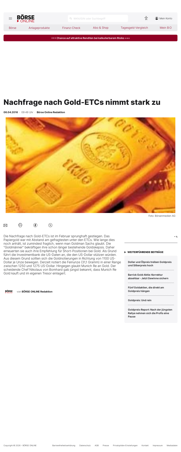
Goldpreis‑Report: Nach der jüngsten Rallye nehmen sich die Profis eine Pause (150, 313)
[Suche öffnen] (98, 18)
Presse (106, 445)
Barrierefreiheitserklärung (63, 445)
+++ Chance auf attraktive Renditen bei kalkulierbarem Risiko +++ (90, 37)
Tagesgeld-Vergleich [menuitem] (134, 27)
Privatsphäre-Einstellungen (125, 445)
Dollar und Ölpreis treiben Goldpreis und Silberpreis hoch (150, 263)
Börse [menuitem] (12, 28)
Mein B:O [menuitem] (166, 27)
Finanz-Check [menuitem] (71, 28)
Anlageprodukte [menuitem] (39, 28)
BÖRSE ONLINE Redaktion (37, 291)
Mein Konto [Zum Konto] (163, 18)
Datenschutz (85, 445)
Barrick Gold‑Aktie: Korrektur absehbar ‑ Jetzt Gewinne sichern (148, 276)
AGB (97, 445)
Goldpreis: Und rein (139, 300)
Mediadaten (172, 445)
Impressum (158, 445)
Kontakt (145, 445)
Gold (37, 236)
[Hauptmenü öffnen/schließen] (10, 18)
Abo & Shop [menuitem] (101, 27)
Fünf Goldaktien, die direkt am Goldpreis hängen (146, 289)
